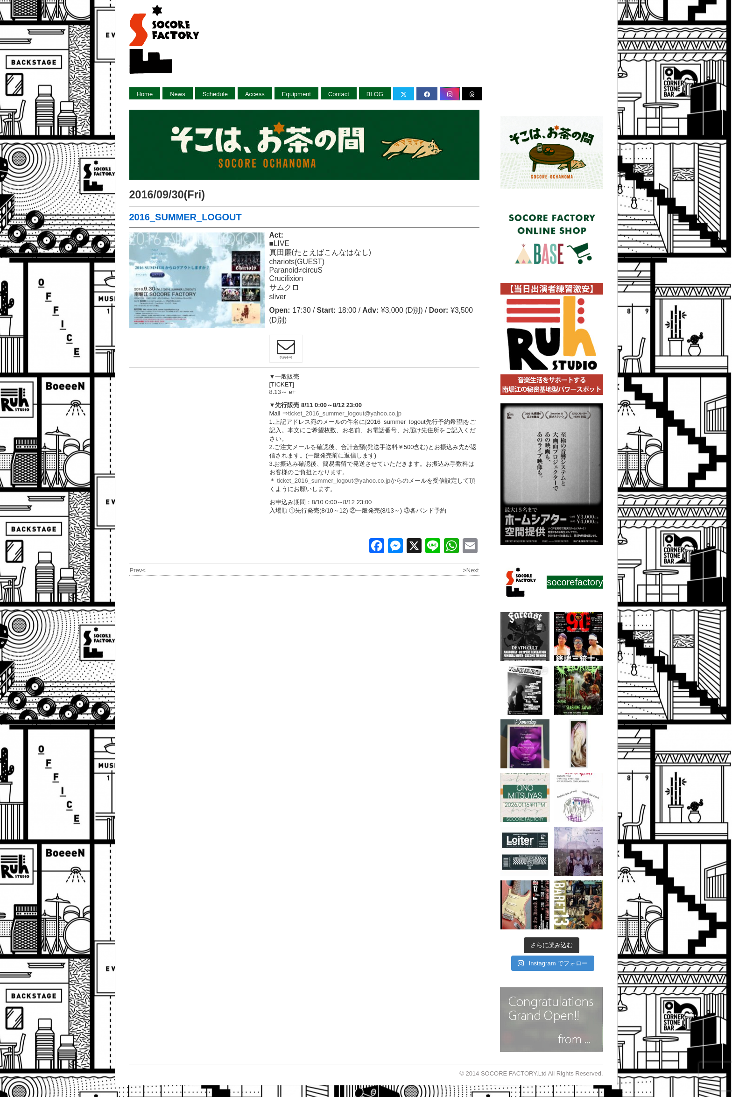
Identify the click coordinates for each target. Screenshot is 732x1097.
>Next (471, 570)
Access (255, 94)
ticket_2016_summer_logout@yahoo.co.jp (344, 413)
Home (145, 94)
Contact (338, 94)
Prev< (138, 570)
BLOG (374, 94)
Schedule (215, 94)
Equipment (296, 94)
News (177, 94)
